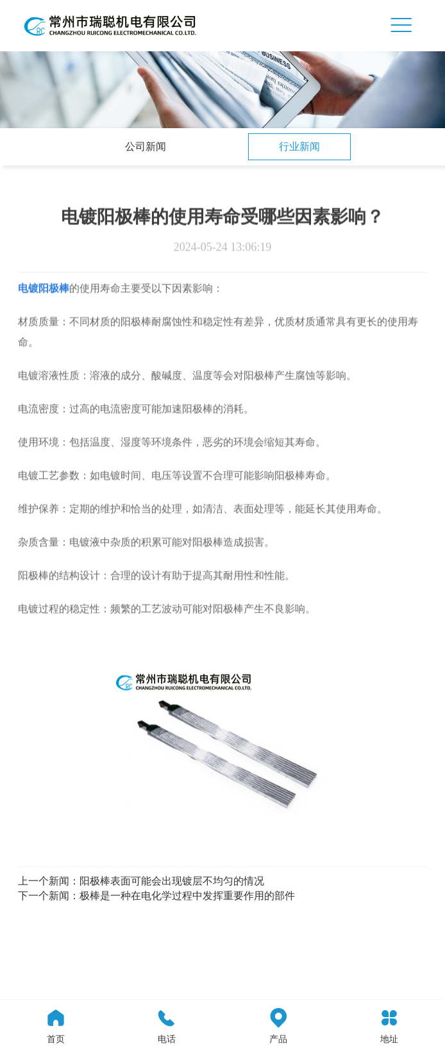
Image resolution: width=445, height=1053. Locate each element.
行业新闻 (299, 146)
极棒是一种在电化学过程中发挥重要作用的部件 (187, 895)
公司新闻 (145, 146)
